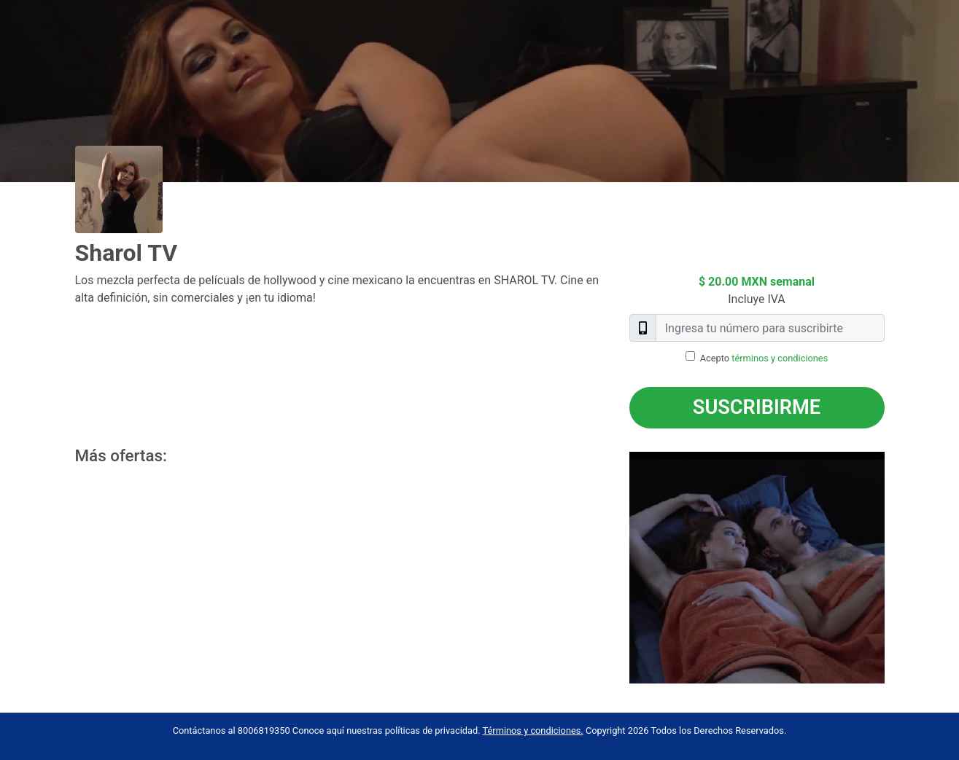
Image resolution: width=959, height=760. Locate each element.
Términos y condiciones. (533, 730)
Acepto (764, 358)
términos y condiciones (779, 358)
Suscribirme (756, 407)
